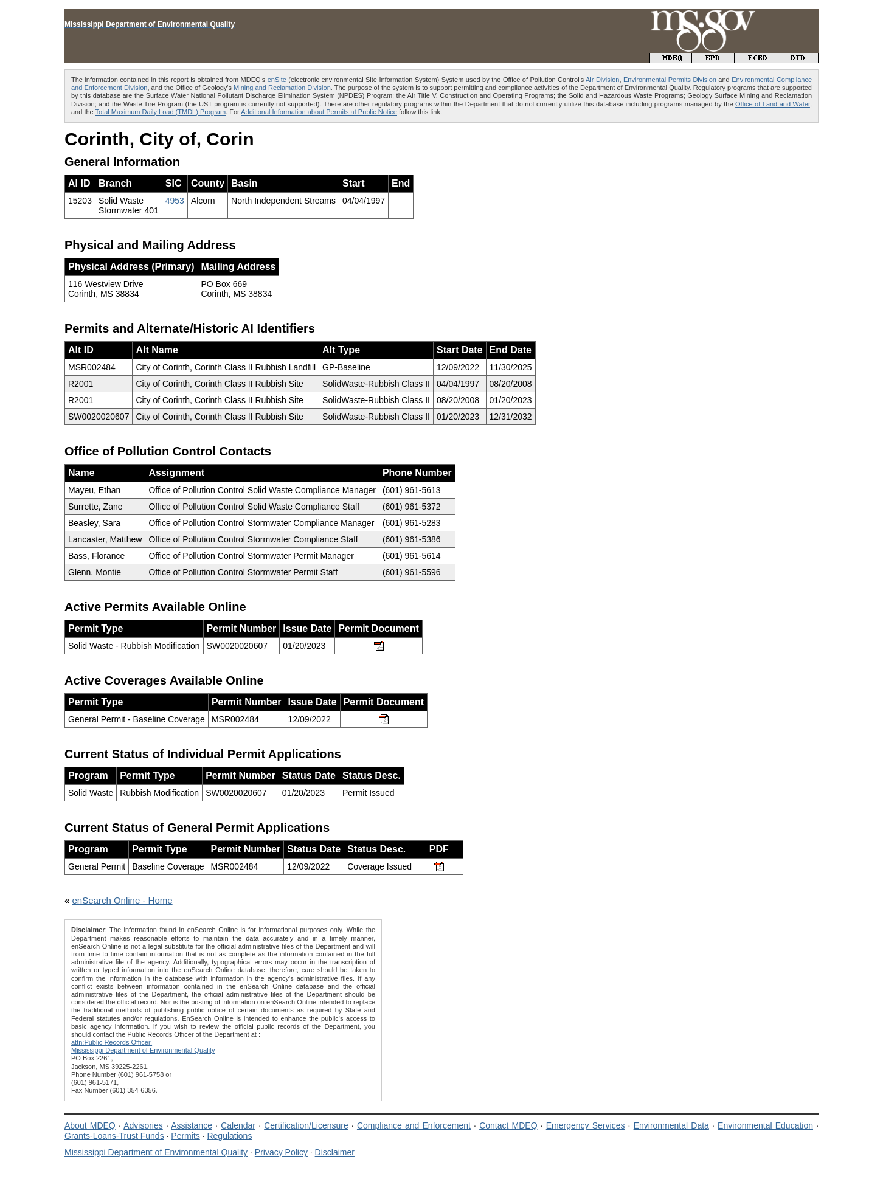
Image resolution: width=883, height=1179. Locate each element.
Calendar (238, 1125)
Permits (185, 1136)
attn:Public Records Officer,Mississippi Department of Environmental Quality (143, 1046)
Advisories (143, 1125)
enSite (277, 79)
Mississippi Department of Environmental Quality (156, 1152)
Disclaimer (335, 1152)
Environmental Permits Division (669, 79)
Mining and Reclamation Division (282, 87)
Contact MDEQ (508, 1125)
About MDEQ (90, 1125)
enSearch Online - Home (122, 900)
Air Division (602, 79)
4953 (174, 201)
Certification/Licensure (306, 1125)
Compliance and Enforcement (414, 1125)
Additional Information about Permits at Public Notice (319, 112)
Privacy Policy (281, 1152)
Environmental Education (765, 1125)
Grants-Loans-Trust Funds (114, 1136)
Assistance (191, 1125)
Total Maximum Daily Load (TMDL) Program (160, 112)
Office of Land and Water (772, 104)
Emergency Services (585, 1125)
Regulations (229, 1136)
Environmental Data (671, 1125)
